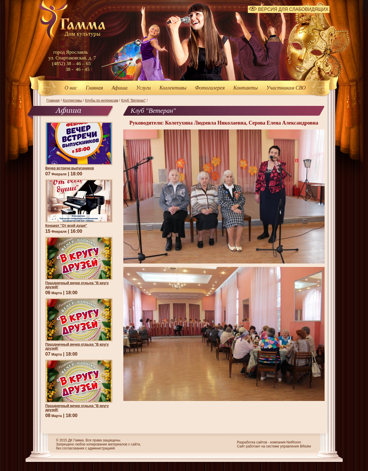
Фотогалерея (210, 88)
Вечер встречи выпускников (69, 168)
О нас (71, 88)
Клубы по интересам (101, 100)
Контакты (245, 88)
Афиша (119, 88)
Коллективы (172, 88)
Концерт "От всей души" (66, 226)
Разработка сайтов (252, 442)
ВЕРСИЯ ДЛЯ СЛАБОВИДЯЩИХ (288, 9)
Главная (94, 88)
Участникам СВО (286, 88)
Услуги (143, 88)
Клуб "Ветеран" (133, 100)
